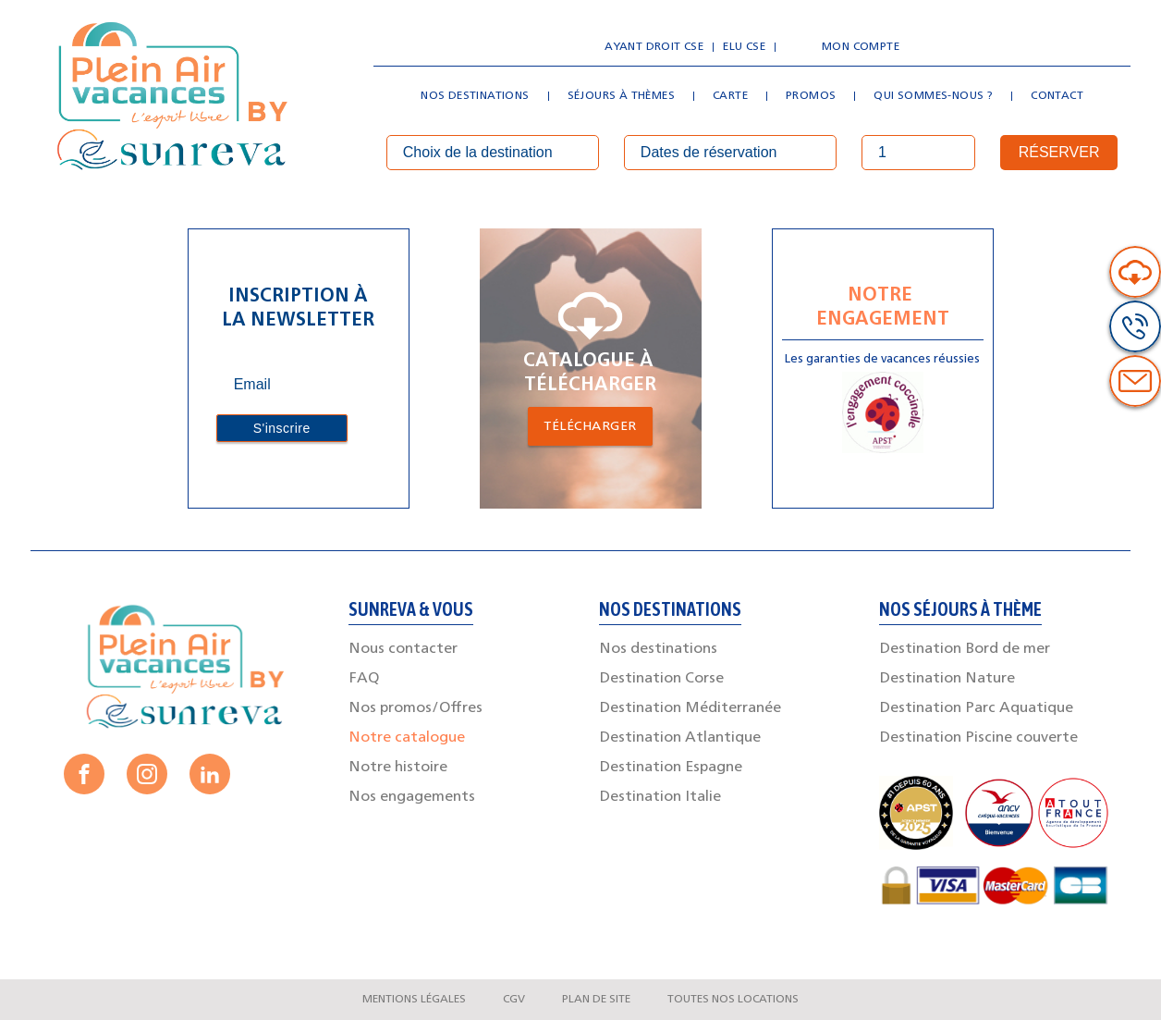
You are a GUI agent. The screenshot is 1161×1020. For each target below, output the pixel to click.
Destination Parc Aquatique (976, 708)
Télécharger (590, 426)
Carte (730, 96)
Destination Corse (661, 678)
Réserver (1059, 152)
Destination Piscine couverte (978, 738)
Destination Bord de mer (964, 649)
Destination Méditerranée (690, 708)
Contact (1057, 96)
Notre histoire (397, 767)
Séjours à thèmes (621, 96)
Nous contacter (403, 649)
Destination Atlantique (680, 738)
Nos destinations (475, 96)
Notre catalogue (406, 738)
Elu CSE (744, 47)
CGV (514, 999)
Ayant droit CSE (654, 47)
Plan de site (596, 999)
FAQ (363, 678)
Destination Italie (660, 797)
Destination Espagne (670, 767)
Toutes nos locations (733, 999)
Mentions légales (414, 999)
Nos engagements (411, 797)
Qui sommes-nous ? (933, 96)
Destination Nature (947, 678)
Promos (811, 96)
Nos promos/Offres (415, 708)
